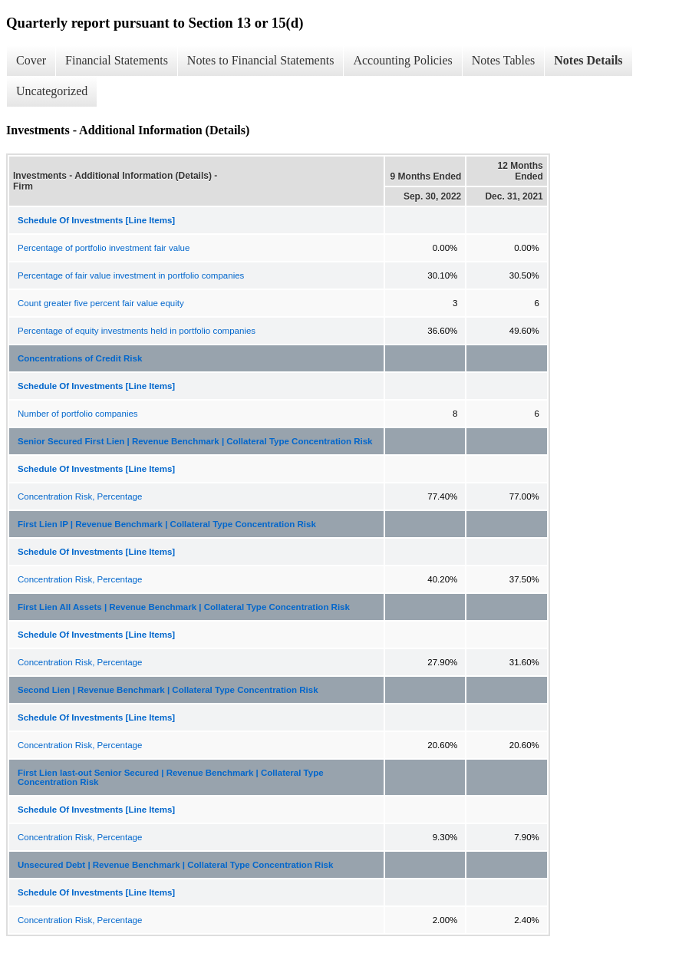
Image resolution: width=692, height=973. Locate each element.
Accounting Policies (402, 60)
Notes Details (588, 60)
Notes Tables (503, 60)
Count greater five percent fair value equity (101, 303)
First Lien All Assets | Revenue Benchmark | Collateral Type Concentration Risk (184, 607)
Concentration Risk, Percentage (80, 496)
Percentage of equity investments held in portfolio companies (136, 330)
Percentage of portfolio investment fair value (103, 247)
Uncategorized (51, 90)
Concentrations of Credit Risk (80, 358)
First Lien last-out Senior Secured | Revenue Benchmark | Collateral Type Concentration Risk (171, 777)
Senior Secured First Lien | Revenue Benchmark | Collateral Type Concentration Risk (195, 441)
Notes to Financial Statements (260, 60)
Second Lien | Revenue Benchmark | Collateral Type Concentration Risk (168, 689)
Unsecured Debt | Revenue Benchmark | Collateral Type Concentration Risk (175, 864)
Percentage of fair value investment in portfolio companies (131, 275)
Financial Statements (116, 60)
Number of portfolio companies (78, 413)
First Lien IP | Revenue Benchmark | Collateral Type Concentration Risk (167, 524)
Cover (31, 60)
